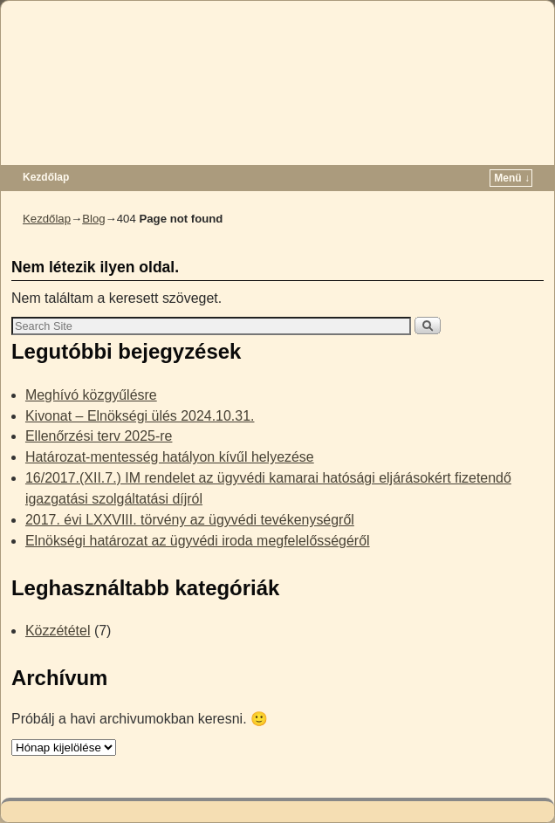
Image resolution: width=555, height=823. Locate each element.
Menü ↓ (512, 178)
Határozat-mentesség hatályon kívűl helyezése (169, 456)
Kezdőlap (46, 177)
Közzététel (58, 630)
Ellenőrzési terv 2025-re (98, 436)
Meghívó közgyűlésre (91, 394)
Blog (93, 218)
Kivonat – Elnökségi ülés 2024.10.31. (140, 415)
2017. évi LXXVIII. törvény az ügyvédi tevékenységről (189, 519)
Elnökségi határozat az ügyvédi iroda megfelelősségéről (197, 540)
